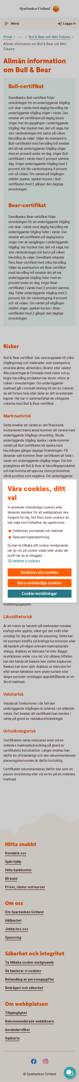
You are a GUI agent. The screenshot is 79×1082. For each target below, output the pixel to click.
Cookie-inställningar (39, 593)
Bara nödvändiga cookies (39, 583)
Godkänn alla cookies (40, 572)
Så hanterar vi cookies (24, 561)
